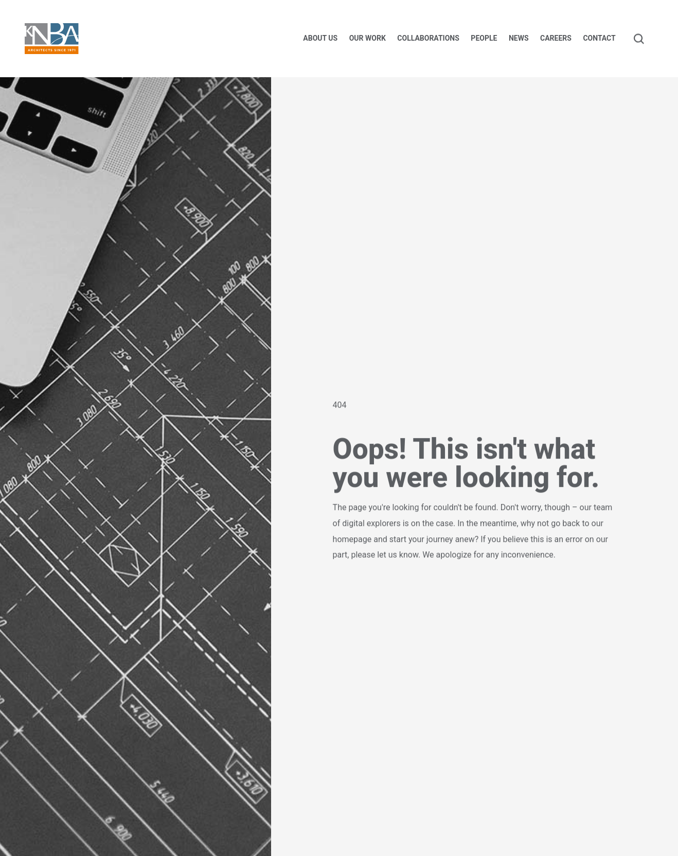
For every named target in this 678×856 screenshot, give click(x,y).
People (484, 38)
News (519, 38)
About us (320, 38)
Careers (556, 38)
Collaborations (428, 38)
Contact (599, 38)
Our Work (367, 38)
